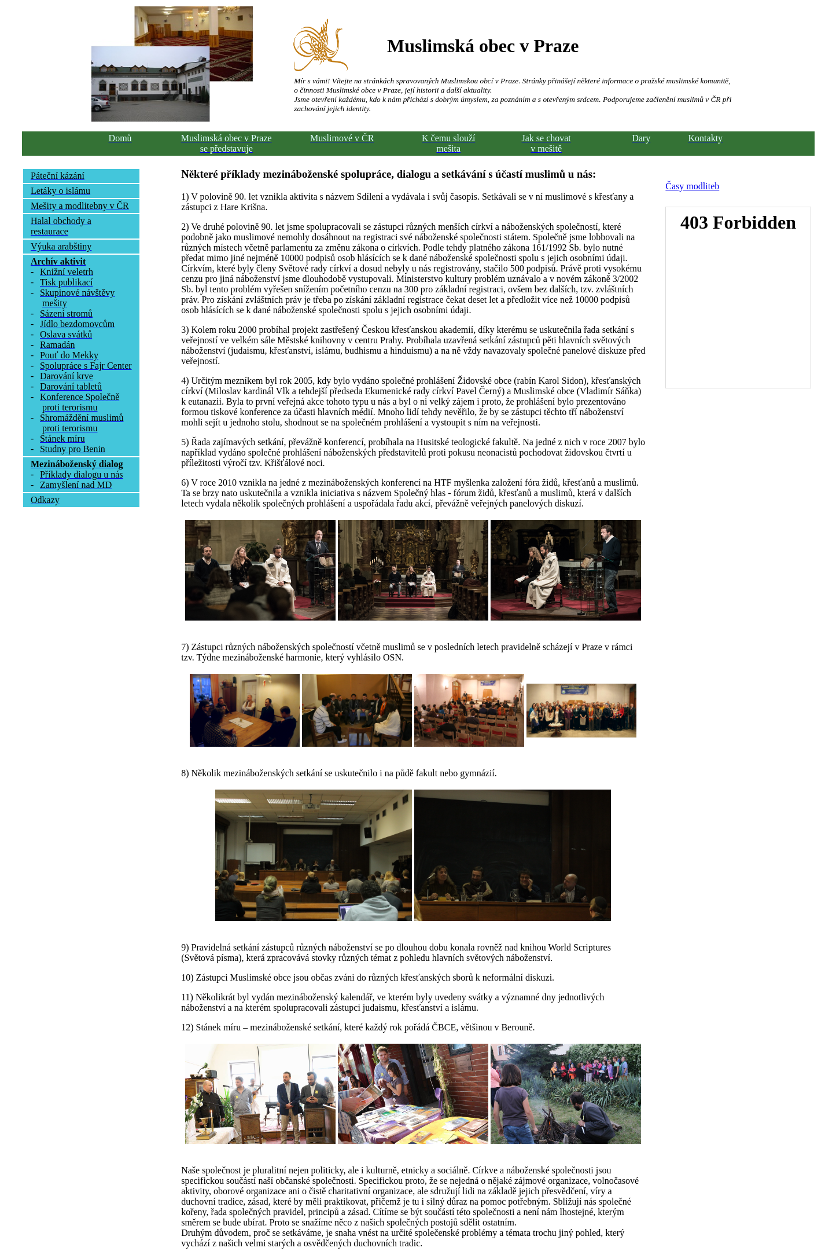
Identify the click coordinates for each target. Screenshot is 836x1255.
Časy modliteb (692, 186)
